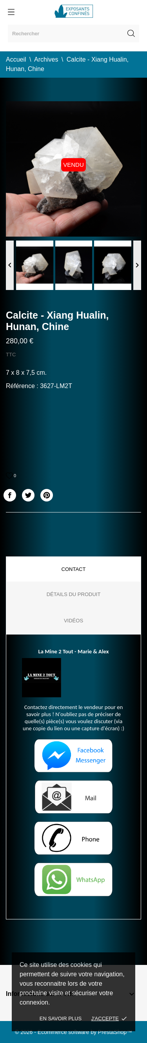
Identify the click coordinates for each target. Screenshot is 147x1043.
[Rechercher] (73, 33)
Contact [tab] (74, 569)
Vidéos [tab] (73, 621)
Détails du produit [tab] (74, 594)
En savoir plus (61, 1018)
